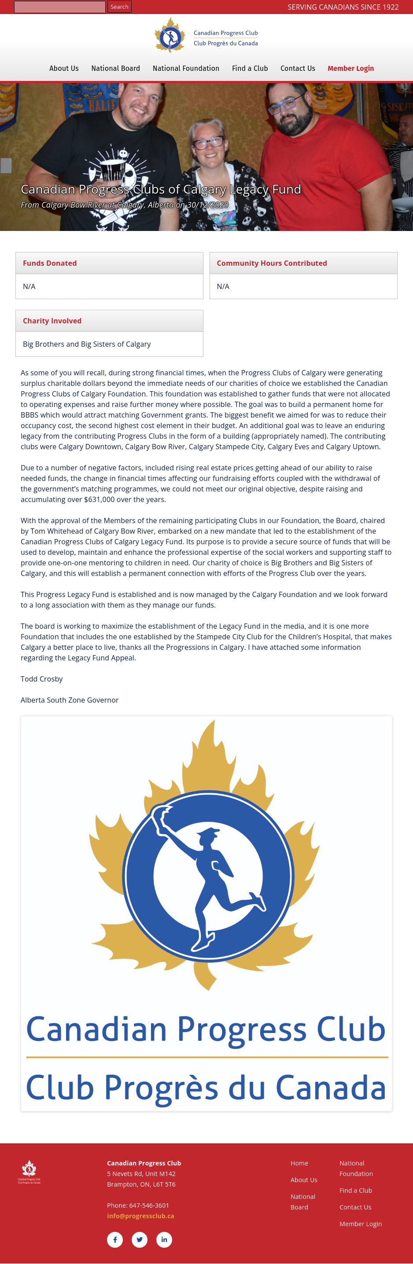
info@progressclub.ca (140, 1216)
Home (299, 1163)
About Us (64, 68)
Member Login (351, 68)
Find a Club (250, 68)
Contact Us (297, 68)
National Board (115, 68)
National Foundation (186, 68)
